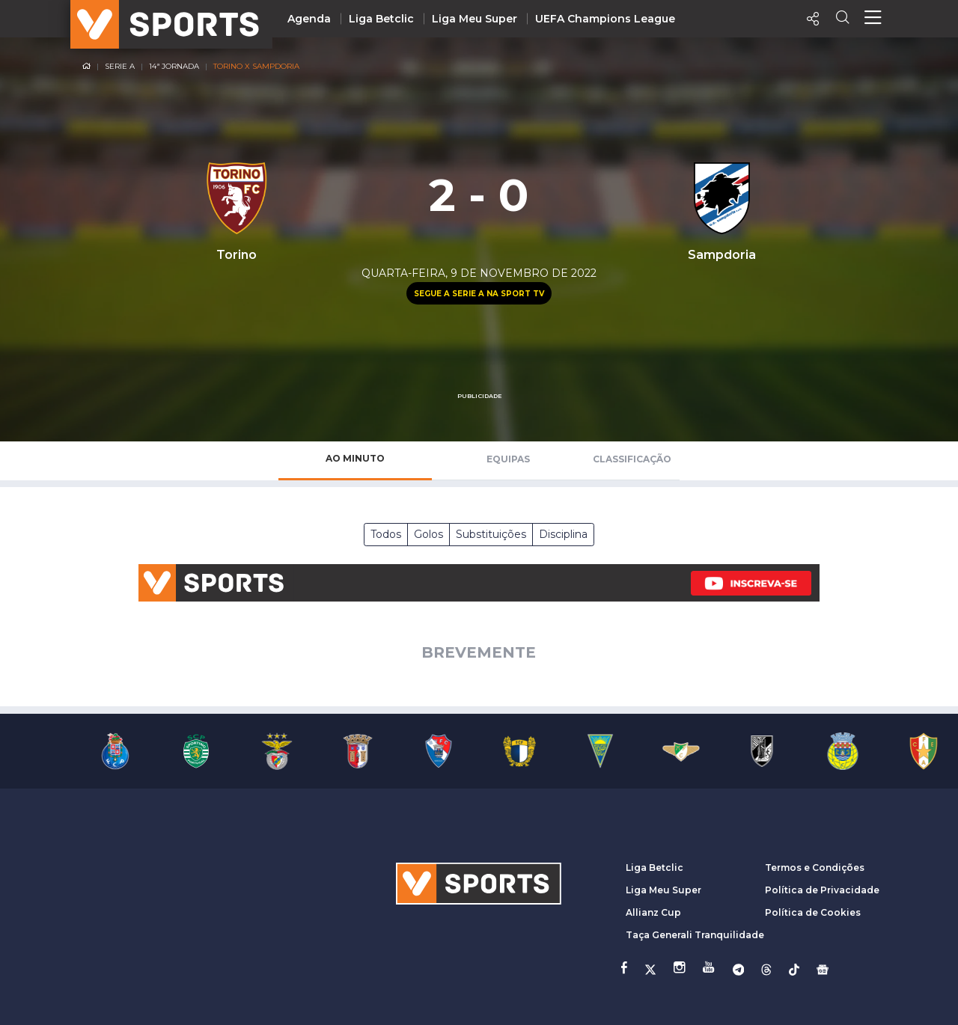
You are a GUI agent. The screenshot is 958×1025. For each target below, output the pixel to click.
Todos (385, 534)
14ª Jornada (174, 66)
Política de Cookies (813, 912)
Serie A (120, 66)
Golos (428, 534)
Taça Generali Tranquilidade (695, 934)
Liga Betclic (381, 18)
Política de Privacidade (822, 890)
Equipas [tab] (508, 459)
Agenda (309, 18)
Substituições (491, 534)
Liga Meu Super (474, 18)
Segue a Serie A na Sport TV (479, 294)
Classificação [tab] (632, 459)
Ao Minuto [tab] (355, 458)
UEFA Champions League (605, 18)
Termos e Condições (814, 867)
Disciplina (563, 534)
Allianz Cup (653, 912)
